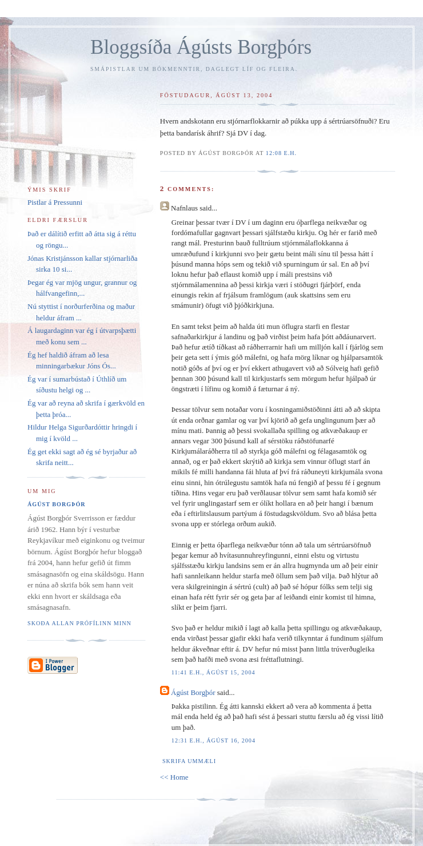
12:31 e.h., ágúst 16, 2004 (213, 740)
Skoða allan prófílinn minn (79, 623)
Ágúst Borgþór (193, 692)
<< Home (174, 777)
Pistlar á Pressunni (54, 202)
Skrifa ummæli (189, 761)
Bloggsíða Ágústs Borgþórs (201, 47)
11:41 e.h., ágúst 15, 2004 (213, 672)
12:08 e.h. (281, 153)
